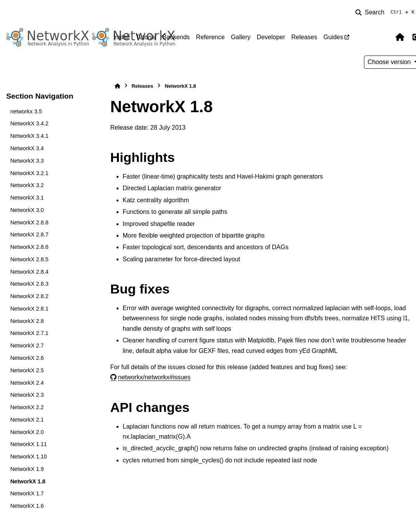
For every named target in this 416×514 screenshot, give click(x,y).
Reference (210, 37)
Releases (304, 37)
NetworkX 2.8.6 (29, 247)
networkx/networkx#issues (154, 377)
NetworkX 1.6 (27, 506)
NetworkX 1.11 (28, 444)
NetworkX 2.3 (27, 395)
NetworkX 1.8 (27, 481)
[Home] (117, 86)
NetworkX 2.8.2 (29, 296)
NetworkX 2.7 (27, 345)
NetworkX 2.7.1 (29, 333)
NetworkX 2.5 (27, 370)
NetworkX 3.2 (27, 185)
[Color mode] (383, 37)
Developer (271, 37)
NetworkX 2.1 (27, 420)
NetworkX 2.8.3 (29, 284)
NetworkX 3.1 (27, 197)
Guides (333, 37)
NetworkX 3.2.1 (29, 173)
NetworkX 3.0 (27, 210)
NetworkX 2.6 (27, 358)
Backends (176, 37)
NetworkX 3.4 (27, 148)
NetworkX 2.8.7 (29, 234)
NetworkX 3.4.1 (29, 136)
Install (121, 37)
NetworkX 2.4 (27, 383)
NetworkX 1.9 (27, 469)
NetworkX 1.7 (27, 493)
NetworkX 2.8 (27, 321)
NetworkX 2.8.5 (29, 259)
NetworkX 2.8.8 (29, 222)
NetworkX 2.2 (27, 407)
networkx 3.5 (26, 111)
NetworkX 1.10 (28, 456)
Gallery (241, 37)
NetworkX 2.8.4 (29, 272)
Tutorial (146, 37)
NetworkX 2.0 (27, 432)
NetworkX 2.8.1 (29, 309)
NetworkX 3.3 (27, 161)
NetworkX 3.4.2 (29, 123)
